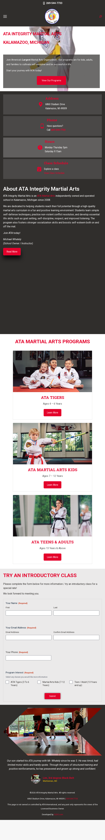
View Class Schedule (54, 173)
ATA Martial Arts (46, 195)
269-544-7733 (52, 3)
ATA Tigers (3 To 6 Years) (20, 683)
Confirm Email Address (63, 632)
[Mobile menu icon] (5, 16)
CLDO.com (58, 814)
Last (55, 607)
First (8, 607)
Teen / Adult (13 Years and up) (85, 683)
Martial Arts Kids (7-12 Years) (54, 683)
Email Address (12, 632)
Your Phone (17, 652)
